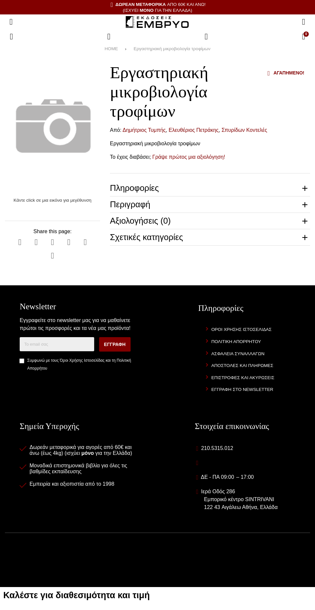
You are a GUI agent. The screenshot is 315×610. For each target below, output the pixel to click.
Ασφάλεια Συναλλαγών (237, 353)
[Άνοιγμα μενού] (11, 22)
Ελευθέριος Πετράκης (194, 130)
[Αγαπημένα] (109, 37)
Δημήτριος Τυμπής (144, 130)
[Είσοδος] (206, 37)
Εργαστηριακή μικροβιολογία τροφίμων (172, 48)
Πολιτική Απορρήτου (236, 341)
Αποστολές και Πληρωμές (242, 365)
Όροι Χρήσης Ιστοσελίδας (82, 360)
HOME (111, 48)
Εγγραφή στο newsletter (242, 389)
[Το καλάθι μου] (303, 37)
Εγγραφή (115, 344)
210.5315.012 (217, 448)
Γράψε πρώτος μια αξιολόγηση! (188, 157)
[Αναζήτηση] (303, 22)
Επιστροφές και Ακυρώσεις (242, 377)
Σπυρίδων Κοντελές (244, 130)
